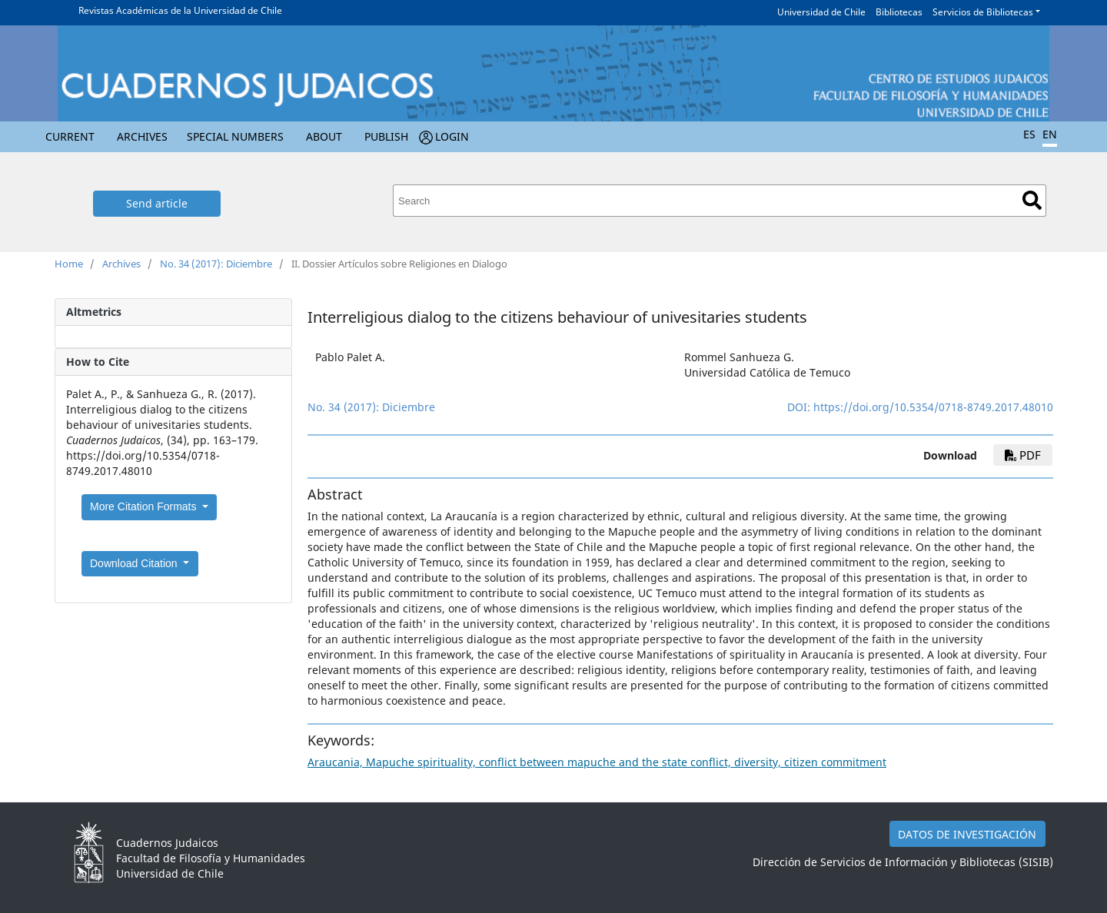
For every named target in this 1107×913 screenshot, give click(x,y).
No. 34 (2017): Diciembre (216, 264)
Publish (386, 136)
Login (452, 136)
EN (1049, 134)
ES (1029, 134)
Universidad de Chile (821, 11)
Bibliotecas (899, 11)
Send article (157, 203)
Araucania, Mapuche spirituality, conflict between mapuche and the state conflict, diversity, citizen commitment (597, 762)
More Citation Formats (144, 506)
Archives (142, 136)
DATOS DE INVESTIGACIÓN (967, 834)
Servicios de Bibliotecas (982, 11)
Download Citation (135, 563)
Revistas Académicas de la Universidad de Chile (180, 10)
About (324, 136)
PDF (1023, 455)
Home (69, 264)
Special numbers (235, 136)
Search (1032, 200)
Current (70, 136)
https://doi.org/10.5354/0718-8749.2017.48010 (933, 407)
